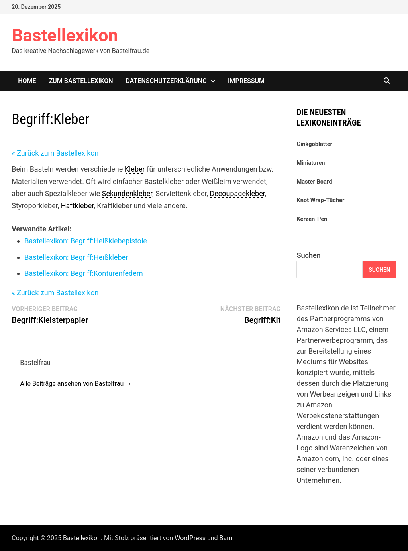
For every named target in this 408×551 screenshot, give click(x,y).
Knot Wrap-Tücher (320, 200)
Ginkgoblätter (314, 144)
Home (27, 81)
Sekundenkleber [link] (127, 193)
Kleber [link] (135, 169)
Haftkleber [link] (77, 205)
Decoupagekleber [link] (237, 193)
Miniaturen (310, 162)
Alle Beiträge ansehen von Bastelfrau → (75, 383)
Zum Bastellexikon (81, 81)
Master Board (314, 181)
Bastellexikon (65, 35)
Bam (226, 538)
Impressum (246, 81)
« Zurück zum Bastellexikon (55, 153)
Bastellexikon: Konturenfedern (83, 273)
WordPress (190, 538)
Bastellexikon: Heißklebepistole (85, 241)
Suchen (308, 255)
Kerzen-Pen (311, 219)
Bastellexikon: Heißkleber (76, 257)
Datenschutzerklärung (166, 81)
